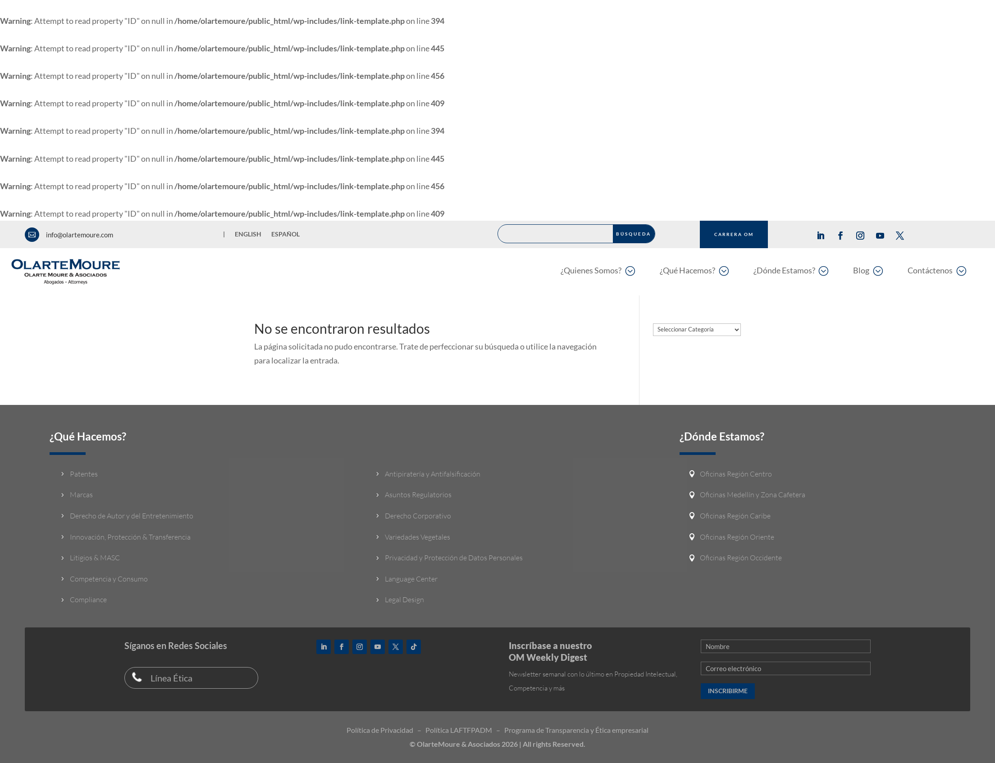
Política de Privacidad (380, 730)
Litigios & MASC (95, 557)
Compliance (88, 599)
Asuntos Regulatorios (418, 494)
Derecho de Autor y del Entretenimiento (131, 515)
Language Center (411, 578)
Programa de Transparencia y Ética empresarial (576, 730)
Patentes (84, 473)
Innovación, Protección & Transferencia (130, 536)
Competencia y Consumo (109, 578)
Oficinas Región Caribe (735, 515)
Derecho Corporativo (418, 515)
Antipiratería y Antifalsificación (432, 473)
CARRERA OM (733, 234)
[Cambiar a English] (248, 236)
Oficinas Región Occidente (741, 557)
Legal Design (404, 599)
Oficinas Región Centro (736, 473)
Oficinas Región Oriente (737, 536)
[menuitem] (598, 270)
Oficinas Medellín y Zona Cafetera (752, 494)
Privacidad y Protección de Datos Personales (454, 557)
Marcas (81, 494)
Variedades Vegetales (417, 536)
